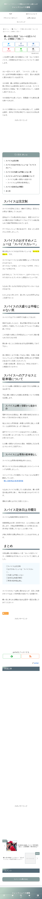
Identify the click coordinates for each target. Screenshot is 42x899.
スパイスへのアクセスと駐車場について (20, 176)
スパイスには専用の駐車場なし (19, 182)
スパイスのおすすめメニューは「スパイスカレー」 (21, 166)
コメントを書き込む (21, 879)
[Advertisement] (21, 136)
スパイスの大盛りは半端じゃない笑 (18, 172)
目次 (19, 155)
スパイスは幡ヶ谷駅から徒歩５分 (20, 179)
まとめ (8, 191)
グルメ (5, 613)
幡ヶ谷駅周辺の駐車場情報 (13, 481)
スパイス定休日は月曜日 (14, 187)
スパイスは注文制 (12, 161)
